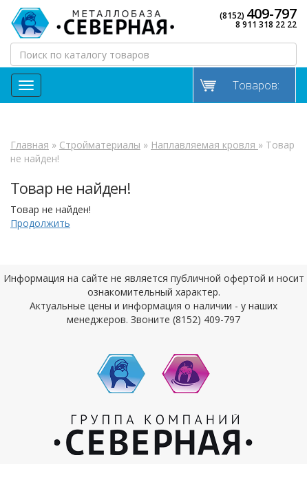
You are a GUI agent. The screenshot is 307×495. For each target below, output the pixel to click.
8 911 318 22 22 (266, 25)
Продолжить (40, 223)
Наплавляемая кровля (204, 144)
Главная (29, 144)
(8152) (258, 14)
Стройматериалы (99, 144)
